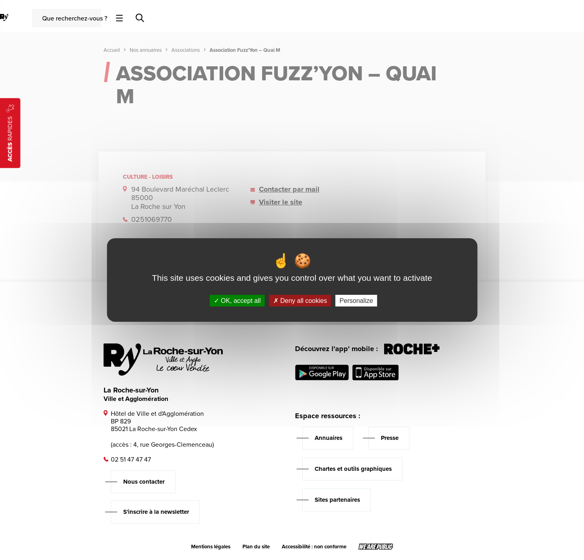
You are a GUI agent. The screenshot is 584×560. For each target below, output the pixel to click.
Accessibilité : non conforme (314, 547)
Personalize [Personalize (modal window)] (356, 300)
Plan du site (256, 547)
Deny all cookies (300, 300)
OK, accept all (237, 300)
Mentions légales (210, 547)
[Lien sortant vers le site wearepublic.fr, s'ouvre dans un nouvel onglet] (375, 547)
